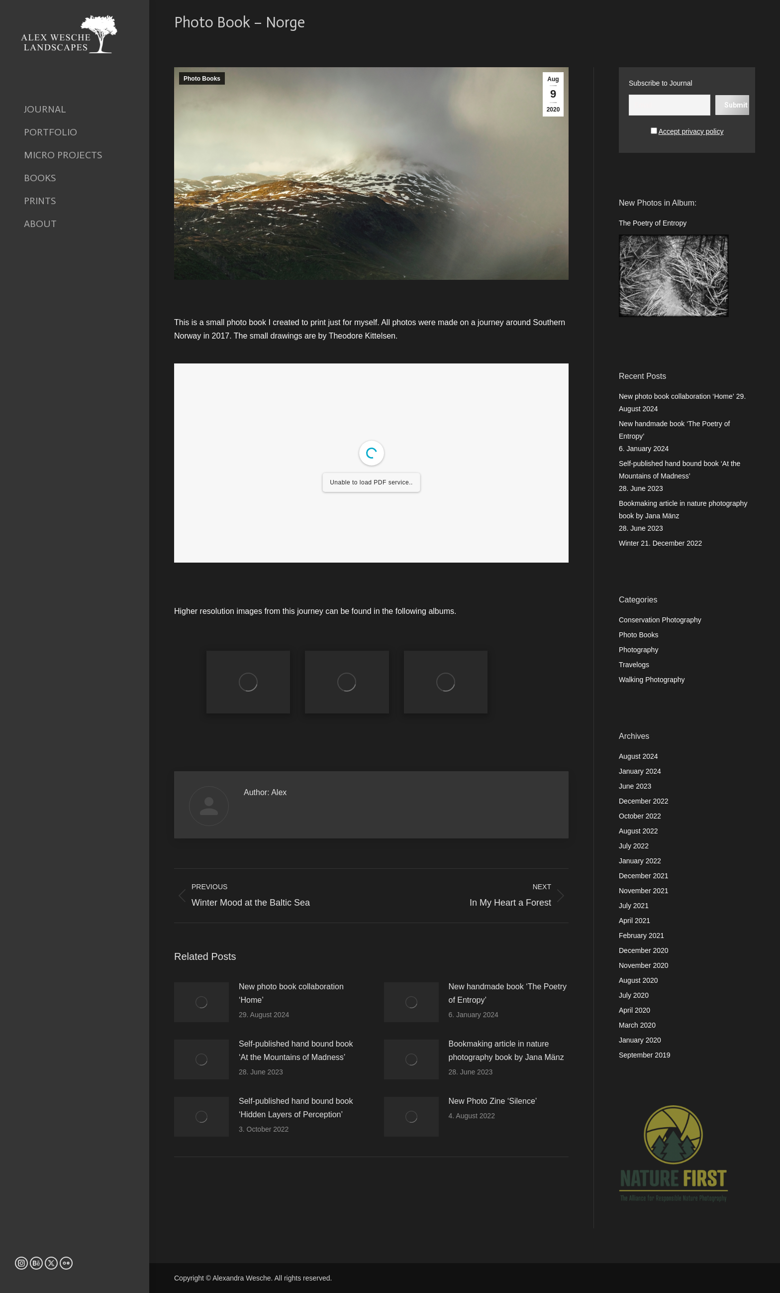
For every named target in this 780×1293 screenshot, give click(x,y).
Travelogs (634, 665)
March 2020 (637, 1025)
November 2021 (644, 891)
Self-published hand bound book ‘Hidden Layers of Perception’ (296, 1108)
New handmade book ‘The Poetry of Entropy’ (508, 993)
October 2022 (640, 816)
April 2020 (634, 1010)
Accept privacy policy (691, 131)
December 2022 (644, 801)
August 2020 (638, 980)
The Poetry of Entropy (652, 223)
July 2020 (634, 995)
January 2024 (640, 771)
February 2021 (641, 936)
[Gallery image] (248, 682)
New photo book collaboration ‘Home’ (291, 993)
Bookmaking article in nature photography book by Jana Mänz (506, 1050)
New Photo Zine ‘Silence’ (493, 1101)
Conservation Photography (660, 620)
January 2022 (640, 861)
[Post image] (201, 1002)
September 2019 (645, 1055)
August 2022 (638, 831)
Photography (638, 650)
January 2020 (640, 1040)
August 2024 (638, 756)
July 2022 (634, 846)
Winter (629, 543)
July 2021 (634, 906)
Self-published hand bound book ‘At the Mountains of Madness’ (296, 1050)
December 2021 (644, 876)
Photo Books (202, 78)
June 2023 (635, 786)
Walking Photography (652, 680)
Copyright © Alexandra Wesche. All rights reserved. (253, 1278)
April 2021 (634, 921)
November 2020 (644, 965)
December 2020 (644, 950)
